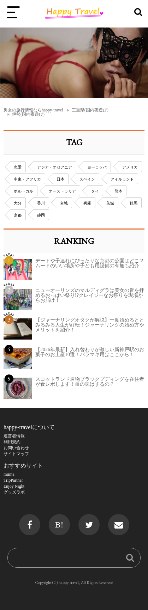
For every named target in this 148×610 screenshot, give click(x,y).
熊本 (118, 191)
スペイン (87, 179)
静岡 (41, 215)
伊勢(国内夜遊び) (28, 114)
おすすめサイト (23, 466)
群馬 (133, 203)
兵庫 (87, 203)
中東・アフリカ (27, 179)
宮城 (64, 203)
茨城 (110, 203)
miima (9, 474)
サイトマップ (16, 453)
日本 (60, 179)
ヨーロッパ (97, 167)
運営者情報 (14, 435)
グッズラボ (14, 492)
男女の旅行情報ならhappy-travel (33, 110)
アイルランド (122, 179)
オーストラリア (62, 191)
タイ (95, 191)
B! (59, 524)
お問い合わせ (16, 447)
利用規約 (12, 441)
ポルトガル (23, 191)
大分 (18, 203)
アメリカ (130, 167)
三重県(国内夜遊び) (90, 110)
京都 (18, 215)
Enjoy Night (14, 486)
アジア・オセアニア (54, 167)
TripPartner (13, 480)
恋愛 (18, 167)
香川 (41, 203)
